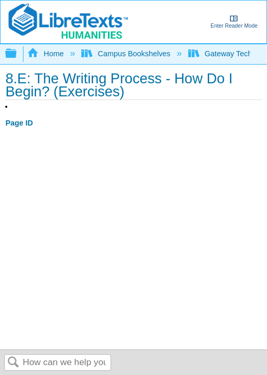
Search (13, 363)
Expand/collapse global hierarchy (18, 53)
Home (46, 53)
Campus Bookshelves (127, 53)
